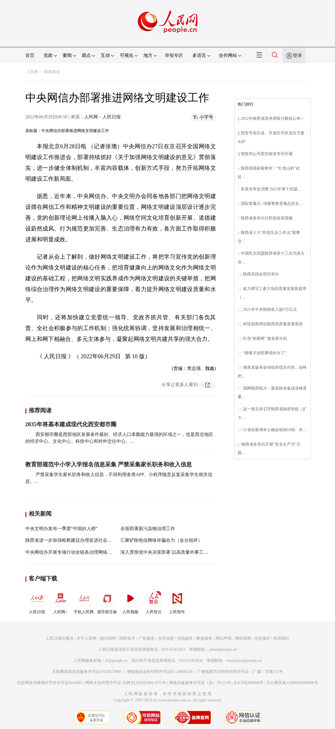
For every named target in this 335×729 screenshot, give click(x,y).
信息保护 (262, 638)
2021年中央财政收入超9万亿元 (270, 309)
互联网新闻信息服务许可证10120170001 (87, 672)
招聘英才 (127, 638)
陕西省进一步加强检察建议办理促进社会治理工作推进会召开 (86, 540)
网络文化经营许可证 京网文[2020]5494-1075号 (125, 683)
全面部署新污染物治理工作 (147, 528)
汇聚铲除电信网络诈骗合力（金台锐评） (161, 540)
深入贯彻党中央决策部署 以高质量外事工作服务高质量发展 (180, 552)
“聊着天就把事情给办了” (264, 353)
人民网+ (60, 601)
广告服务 (147, 638)
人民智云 (154, 601)
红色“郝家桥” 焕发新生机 (265, 338)
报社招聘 (108, 638)
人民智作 (177, 601)
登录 (297, 55)
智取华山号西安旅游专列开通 (267, 154)
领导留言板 (107, 601)
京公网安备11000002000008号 (292, 683)
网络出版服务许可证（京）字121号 (200, 683)
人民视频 (130, 601)
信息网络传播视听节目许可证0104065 (50, 683)
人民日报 (37, 601)
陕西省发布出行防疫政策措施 (267, 218)
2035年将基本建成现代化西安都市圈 (70, 424)
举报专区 (174, 55)
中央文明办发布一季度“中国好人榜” (61, 528)
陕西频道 (52, 72)
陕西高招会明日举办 (261, 274)
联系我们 (281, 638)
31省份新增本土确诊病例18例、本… (275, 430)
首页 (29, 55)
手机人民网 (84, 601)
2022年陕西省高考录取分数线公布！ (273, 118)
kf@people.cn (116, 660)
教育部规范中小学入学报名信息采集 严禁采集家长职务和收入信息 (108, 464)
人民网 (32, 72)
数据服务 (204, 638)
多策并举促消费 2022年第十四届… (271, 189)
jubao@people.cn (223, 649)
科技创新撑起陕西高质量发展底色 (273, 324)
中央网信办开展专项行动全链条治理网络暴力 (70, 552)
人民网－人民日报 (102, 116)
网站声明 (224, 638)
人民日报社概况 (59, 638)
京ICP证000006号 (248, 683)
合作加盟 (166, 638)
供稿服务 (185, 638)
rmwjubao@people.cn (244, 660)
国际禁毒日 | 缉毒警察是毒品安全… (272, 203)
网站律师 (243, 638)
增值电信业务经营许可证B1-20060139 (159, 672)
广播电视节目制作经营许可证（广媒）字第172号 (240, 672)
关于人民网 (86, 638)
